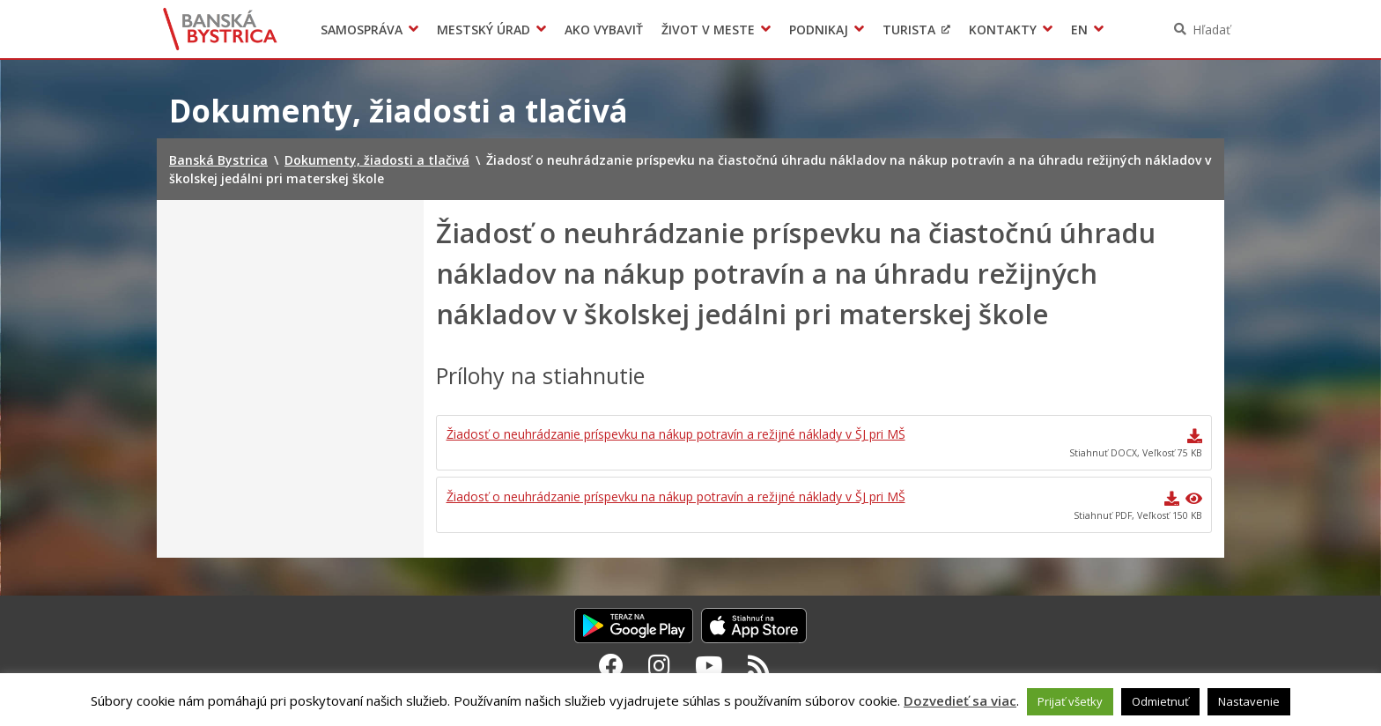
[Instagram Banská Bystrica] (659, 665)
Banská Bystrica (220, 29)
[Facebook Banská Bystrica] (611, 665)
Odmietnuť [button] (1160, 701)
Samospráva (361, 29)
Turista (909, 29)
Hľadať (1211, 29)
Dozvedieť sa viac (960, 700)
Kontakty (1003, 29)
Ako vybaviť (604, 29)
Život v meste (708, 29)
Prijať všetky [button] (1070, 701)
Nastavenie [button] (1249, 701)
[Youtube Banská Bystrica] (709, 665)
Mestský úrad (483, 29)
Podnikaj (818, 29)
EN (1079, 29)
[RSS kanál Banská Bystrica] (759, 665)
